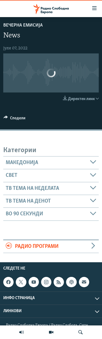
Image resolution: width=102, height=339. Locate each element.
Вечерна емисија (23, 25)
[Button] (14, 119)
